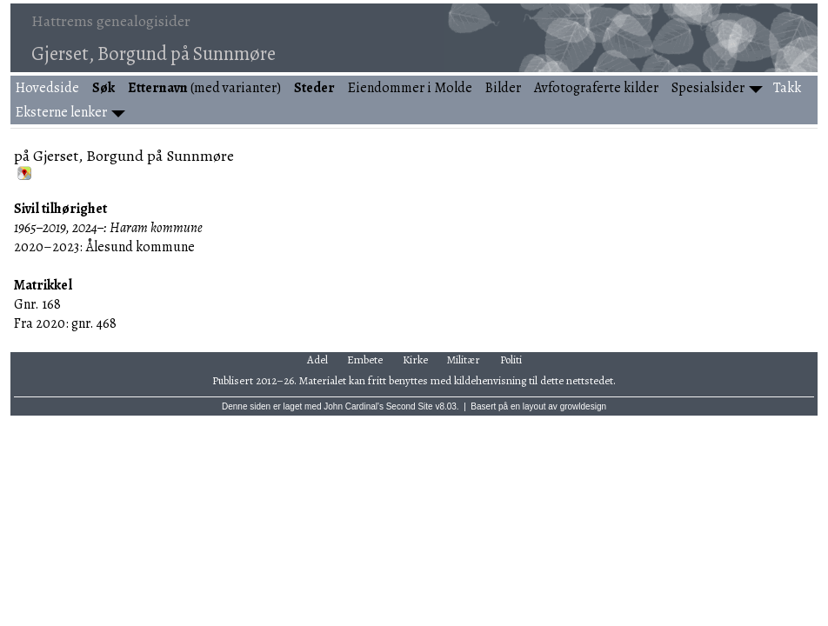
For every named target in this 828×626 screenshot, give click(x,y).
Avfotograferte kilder (596, 87)
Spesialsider (708, 87)
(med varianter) (204, 87)
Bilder (503, 87)
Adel (317, 359)
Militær (463, 359)
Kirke (415, 359)
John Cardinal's (354, 406)
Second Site (409, 406)
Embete (365, 359)
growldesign (583, 406)
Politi (511, 359)
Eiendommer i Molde (410, 87)
